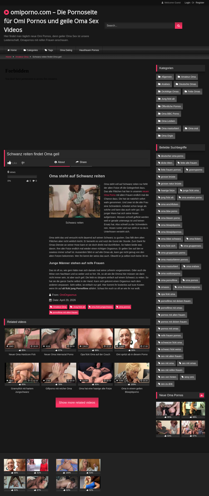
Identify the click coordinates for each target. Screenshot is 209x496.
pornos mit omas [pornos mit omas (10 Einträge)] (169, 324)
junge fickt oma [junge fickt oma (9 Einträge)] (191, 186)
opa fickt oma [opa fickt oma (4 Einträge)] (168, 290)
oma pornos (123, 307)
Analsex (165, 83)
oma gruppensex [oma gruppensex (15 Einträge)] (192, 241)
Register (200, 2)
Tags (50, 50)
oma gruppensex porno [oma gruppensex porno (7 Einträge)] (173, 248)
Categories (32, 50)
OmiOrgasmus (68, 294)
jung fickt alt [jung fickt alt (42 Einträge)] (167, 193)
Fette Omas (194, 90)
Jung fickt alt (77, 307)
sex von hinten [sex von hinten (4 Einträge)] (168, 372)
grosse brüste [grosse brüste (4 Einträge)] (168, 172)
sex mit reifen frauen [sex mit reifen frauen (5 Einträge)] (171, 366)
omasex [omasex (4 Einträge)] (165, 283)
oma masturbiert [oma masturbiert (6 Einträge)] (169, 262)
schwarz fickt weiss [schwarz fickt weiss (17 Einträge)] (171, 345)
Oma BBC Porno (170, 111)
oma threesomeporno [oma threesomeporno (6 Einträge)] (188, 283)
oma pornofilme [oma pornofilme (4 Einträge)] (169, 276)
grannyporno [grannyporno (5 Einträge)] (195, 165)
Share (81, 162)
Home (14, 50)
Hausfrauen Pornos (89, 50)
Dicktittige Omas (170, 90)
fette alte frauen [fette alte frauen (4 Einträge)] (189, 158)
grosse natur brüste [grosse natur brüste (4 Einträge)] (171, 179)
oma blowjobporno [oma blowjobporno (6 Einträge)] (170, 221)
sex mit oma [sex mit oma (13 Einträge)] (167, 359)
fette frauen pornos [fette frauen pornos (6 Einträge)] (171, 165)
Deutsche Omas (187, 83)
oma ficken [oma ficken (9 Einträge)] (195, 234)
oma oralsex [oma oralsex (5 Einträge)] (192, 262)
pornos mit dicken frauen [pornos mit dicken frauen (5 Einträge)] (174, 317)
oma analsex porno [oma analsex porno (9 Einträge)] (192, 193)
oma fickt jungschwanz (101, 307)
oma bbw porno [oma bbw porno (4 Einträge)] (169, 207)
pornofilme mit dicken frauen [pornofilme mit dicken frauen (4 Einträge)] (176, 296)
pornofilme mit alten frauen (64, 312)
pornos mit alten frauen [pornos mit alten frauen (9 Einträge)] (173, 310)
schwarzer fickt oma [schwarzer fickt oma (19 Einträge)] (171, 338)
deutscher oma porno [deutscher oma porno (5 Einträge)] (172, 151)
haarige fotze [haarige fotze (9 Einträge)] (168, 186)
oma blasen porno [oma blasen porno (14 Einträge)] (170, 213)
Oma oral (193, 125)
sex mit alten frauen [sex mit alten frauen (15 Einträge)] (171, 352)
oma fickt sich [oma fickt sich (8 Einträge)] (168, 241)
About (60, 162)
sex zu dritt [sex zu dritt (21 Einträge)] (166, 379)
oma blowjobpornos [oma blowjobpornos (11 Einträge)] (171, 227)
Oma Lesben (168, 118)
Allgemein (166, 76)
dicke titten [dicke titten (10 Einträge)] (166, 158)
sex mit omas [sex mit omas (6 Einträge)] (189, 359)
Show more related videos (77, 402)
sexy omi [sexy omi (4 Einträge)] (189, 372)
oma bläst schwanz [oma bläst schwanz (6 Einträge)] (171, 234)
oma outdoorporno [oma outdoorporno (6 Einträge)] (170, 269)
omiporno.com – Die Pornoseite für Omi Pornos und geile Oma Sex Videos (51, 21)
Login (187, 2)
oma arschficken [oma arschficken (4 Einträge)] (169, 200)
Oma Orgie (167, 131)
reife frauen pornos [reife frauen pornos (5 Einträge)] (171, 331)
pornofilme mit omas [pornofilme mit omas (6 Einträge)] (171, 303)
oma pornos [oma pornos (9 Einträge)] (191, 276)
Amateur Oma (22, 57)
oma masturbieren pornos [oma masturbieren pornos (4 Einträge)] (174, 255)
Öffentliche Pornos (171, 104)
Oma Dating (66, 50)
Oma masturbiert (170, 125)
